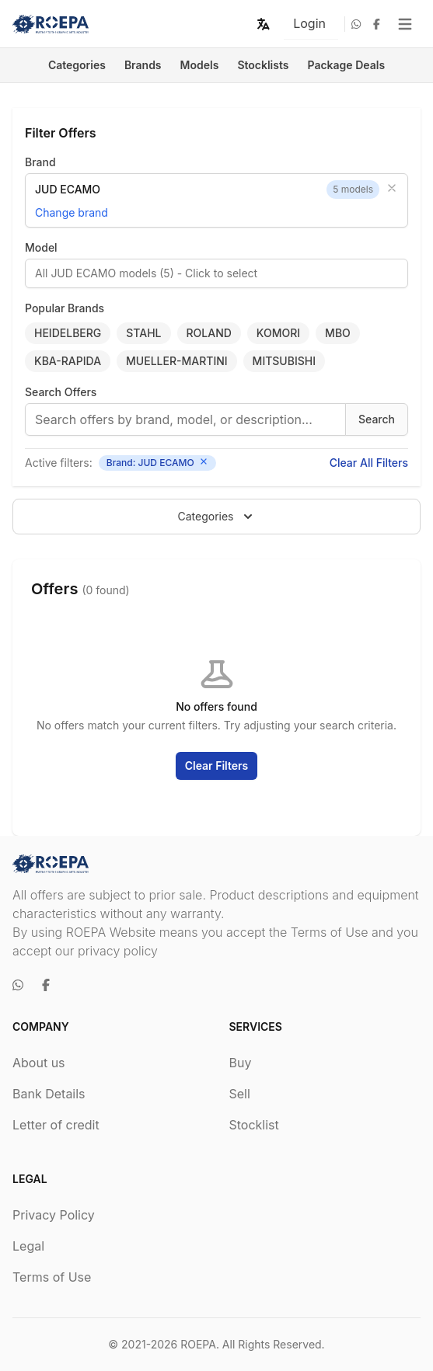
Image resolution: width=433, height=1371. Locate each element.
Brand (40, 162)
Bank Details (49, 1093)
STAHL (143, 332)
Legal (28, 1246)
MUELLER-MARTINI (177, 360)
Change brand (71, 212)
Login (309, 23)
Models (199, 64)
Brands (143, 64)
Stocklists (262, 64)
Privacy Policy (53, 1215)
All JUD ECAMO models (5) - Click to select (146, 273)
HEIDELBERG (67, 332)
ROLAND (209, 332)
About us (38, 1062)
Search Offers (60, 391)
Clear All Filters (369, 462)
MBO (338, 332)
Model (41, 247)
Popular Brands (64, 308)
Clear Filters (217, 765)
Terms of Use (51, 1277)
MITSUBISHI (284, 360)
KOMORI (278, 332)
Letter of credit (56, 1125)
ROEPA (198, 1344)
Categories (77, 64)
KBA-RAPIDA (67, 360)
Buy (240, 1062)
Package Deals (347, 64)
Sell (239, 1093)
